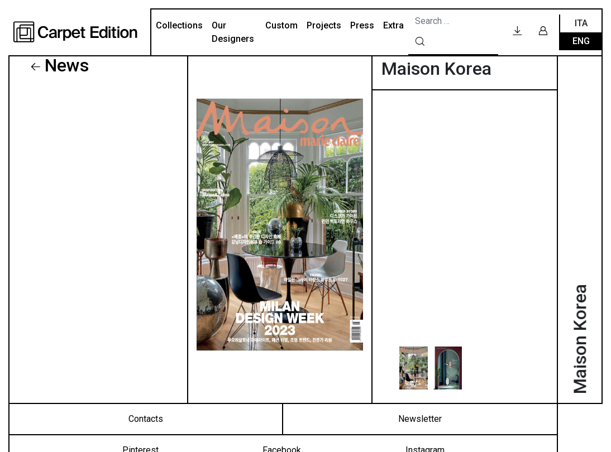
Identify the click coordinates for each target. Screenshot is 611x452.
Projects (324, 25)
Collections (179, 25)
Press (362, 25)
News (67, 65)
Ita (581, 23)
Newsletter (420, 418)
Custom (281, 25)
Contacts (145, 418)
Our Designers (233, 32)
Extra (393, 25)
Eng (581, 41)
